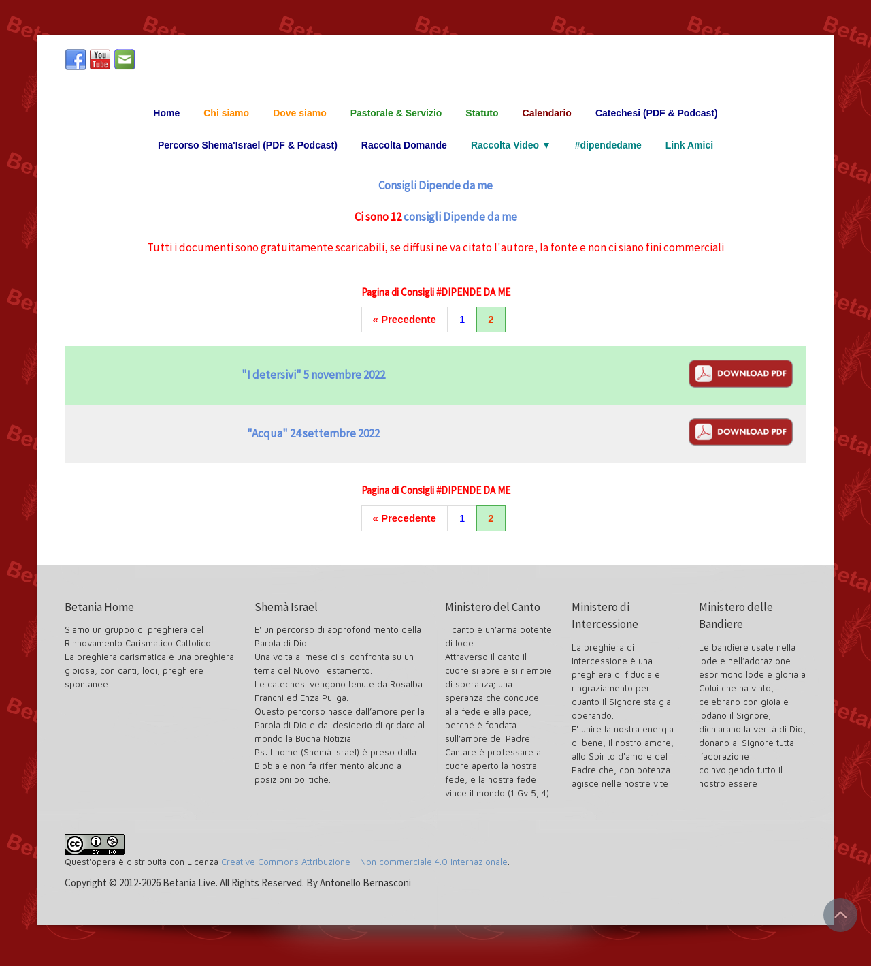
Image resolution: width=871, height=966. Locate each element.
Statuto (481, 113)
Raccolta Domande (404, 145)
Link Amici (689, 145)
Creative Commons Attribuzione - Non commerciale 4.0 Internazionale (364, 861)
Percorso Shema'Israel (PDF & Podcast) (248, 145)
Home (166, 113)
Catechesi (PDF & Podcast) (656, 113)
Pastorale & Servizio (396, 113)
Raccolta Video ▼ (511, 145)
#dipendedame (608, 145)
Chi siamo (226, 113)
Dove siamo (300, 113)
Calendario (547, 113)
